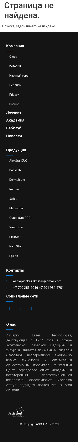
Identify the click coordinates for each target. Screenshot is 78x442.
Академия (15, 120)
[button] (72, 9)
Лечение (13, 112)
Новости (14, 136)
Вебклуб (13, 128)
